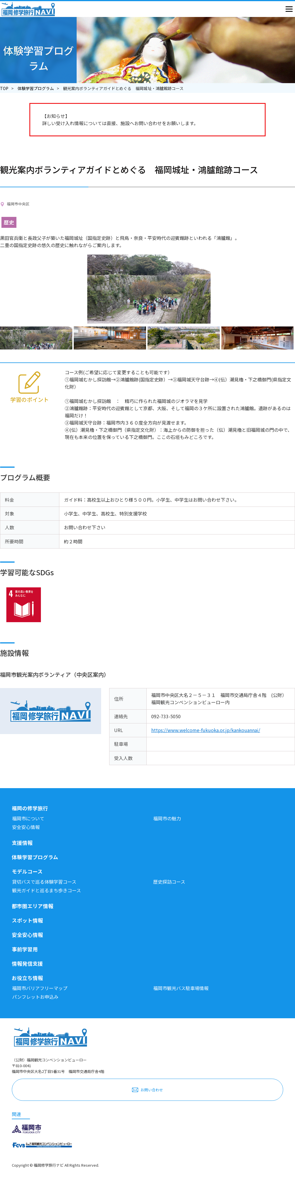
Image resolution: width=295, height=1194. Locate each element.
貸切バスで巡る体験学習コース (44, 881)
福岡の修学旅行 (30, 808)
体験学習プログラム (36, 88)
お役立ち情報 (27, 977)
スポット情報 (27, 920)
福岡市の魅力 (167, 818)
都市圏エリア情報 (32, 906)
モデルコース (27, 871)
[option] (37, 337)
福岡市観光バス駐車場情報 (181, 988)
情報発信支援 (27, 963)
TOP (4, 88)
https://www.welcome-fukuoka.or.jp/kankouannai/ (205, 730)
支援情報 (22, 842)
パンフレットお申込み (35, 996)
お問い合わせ (152, 1089)
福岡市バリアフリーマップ (39, 988)
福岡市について (28, 818)
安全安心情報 (26, 827)
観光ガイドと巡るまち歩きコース (46, 890)
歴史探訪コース (169, 881)
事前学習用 (25, 949)
